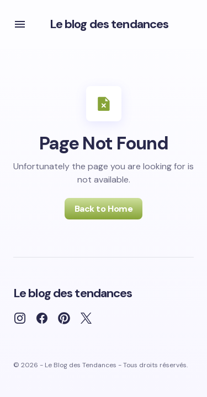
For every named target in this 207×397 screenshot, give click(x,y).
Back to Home (103, 208)
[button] (19, 24)
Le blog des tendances (109, 24)
